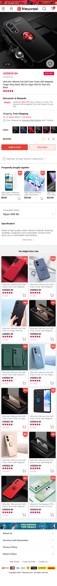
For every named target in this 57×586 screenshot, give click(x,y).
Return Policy (10, 554)
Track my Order (29, 562)
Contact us (43, 562)
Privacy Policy (10, 547)
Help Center (14, 562)
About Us (7, 533)
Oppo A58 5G (11, 214)
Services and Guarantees (15, 540)
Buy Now (42, 147)
